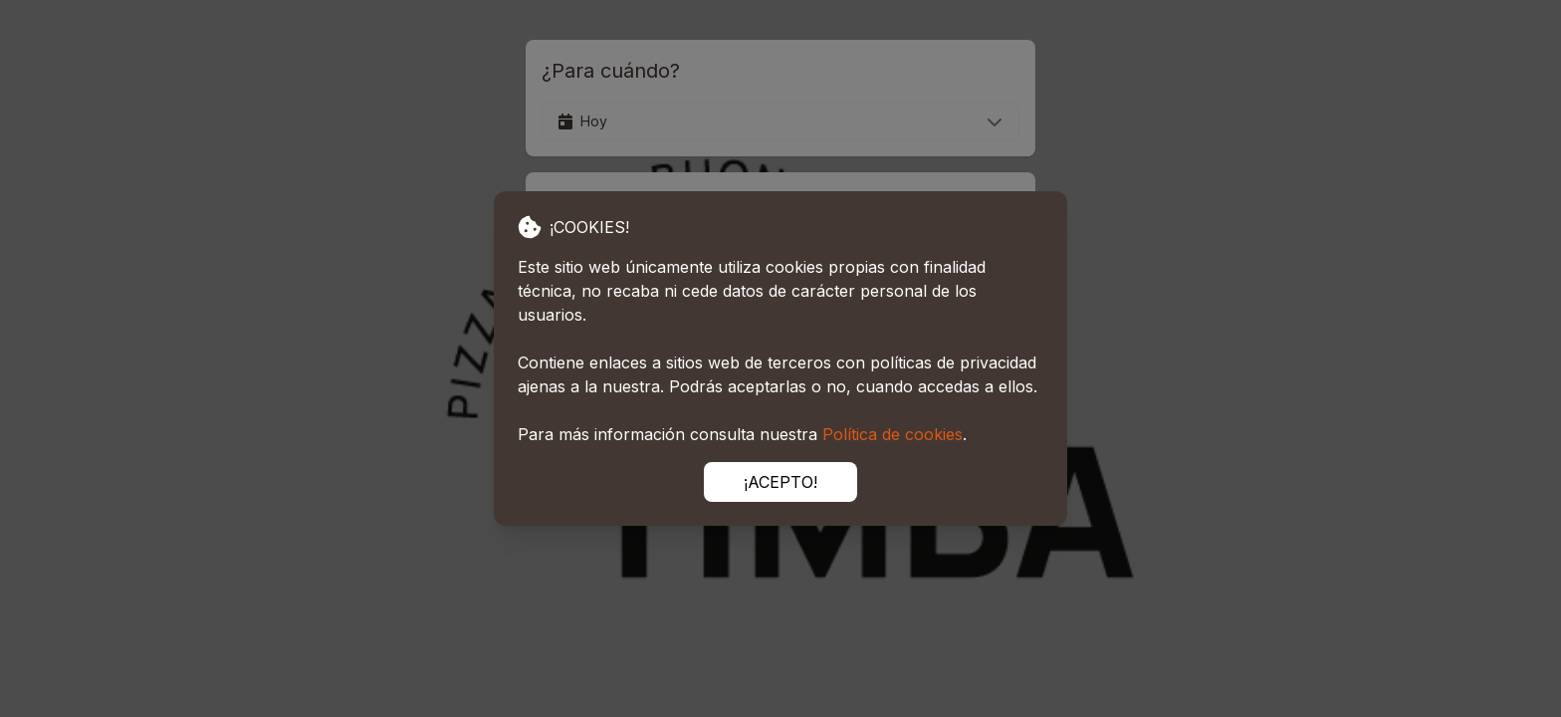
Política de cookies (892, 434)
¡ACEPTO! (780, 482)
